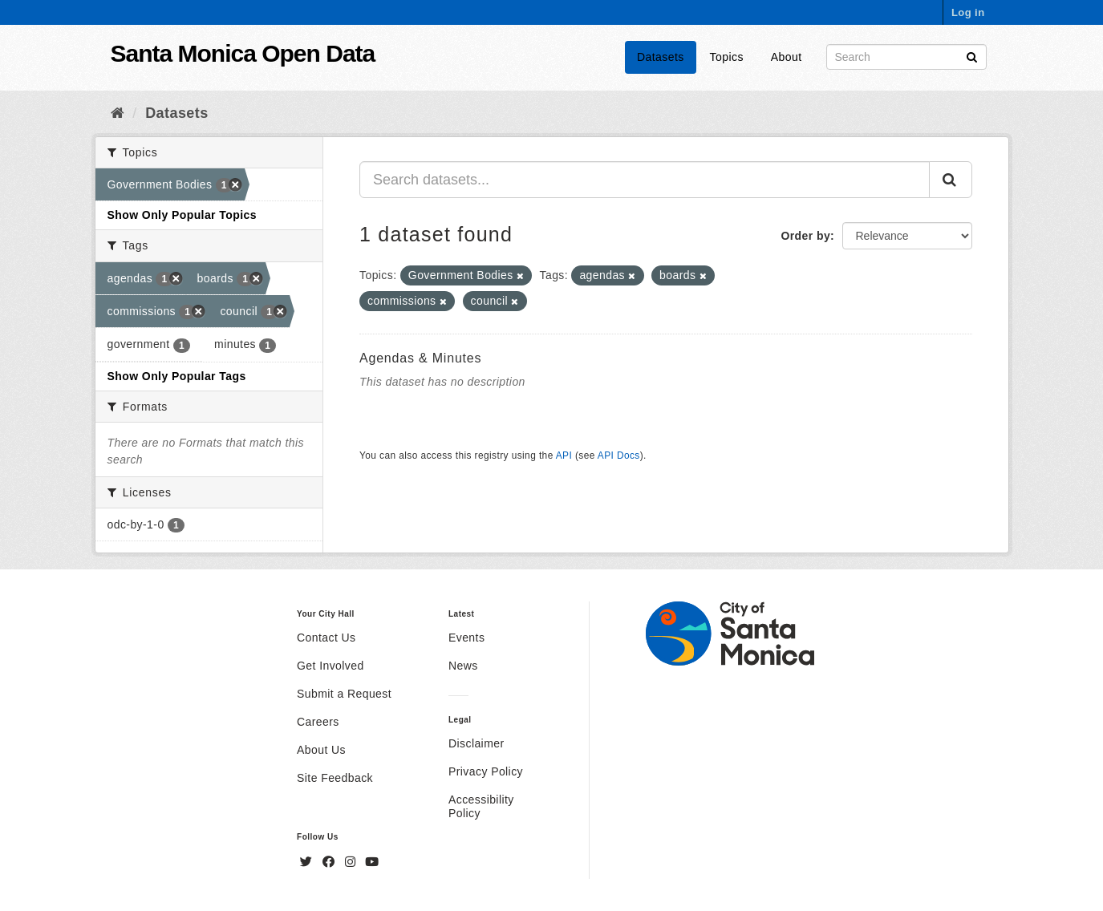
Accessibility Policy (481, 806)
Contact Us (326, 637)
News (463, 665)
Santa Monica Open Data (243, 53)
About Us (321, 749)
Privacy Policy (485, 771)
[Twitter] (308, 862)
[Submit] (972, 56)
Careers (318, 721)
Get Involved (330, 665)
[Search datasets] (906, 57)
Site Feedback (335, 777)
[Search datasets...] (644, 179)
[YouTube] (372, 862)
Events (466, 637)
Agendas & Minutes (420, 358)
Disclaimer (476, 743)
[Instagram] (352, 862)
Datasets (660, 57)
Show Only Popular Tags (176, 376)
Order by (805, 235)
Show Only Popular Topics (182, 215)
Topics (727, 57)
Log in (968, 12)
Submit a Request (344, 693)
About (786, 57)
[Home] (117, 113)
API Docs (619, 455)
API (564, 455)
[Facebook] (330, 862)
